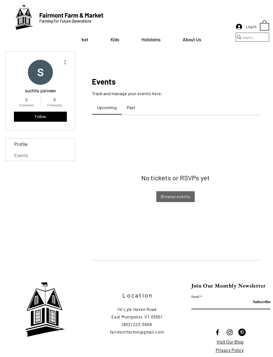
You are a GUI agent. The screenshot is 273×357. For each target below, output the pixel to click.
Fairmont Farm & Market (71, 15)
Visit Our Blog (229, 341)
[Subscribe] (256, 301)
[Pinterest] (242, 332)
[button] (114, 39)
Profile (21, 144)
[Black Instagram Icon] (229, 332)
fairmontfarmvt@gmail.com (137, 331)
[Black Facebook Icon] (217, 332)
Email (195, 296)
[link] (107, 107)
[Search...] (249, 37)
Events (21, 155)
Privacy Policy (230, 350)
